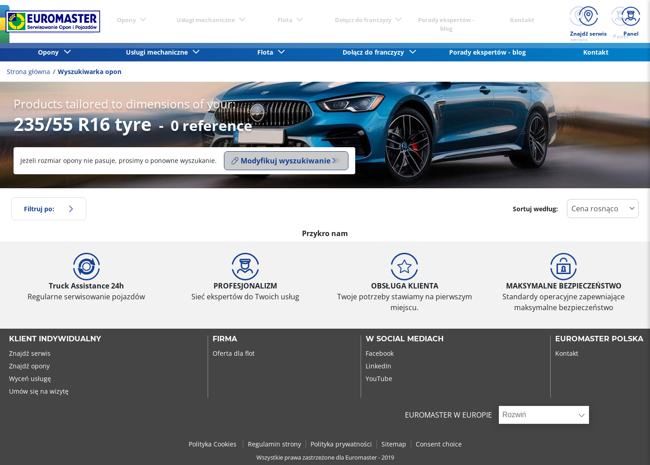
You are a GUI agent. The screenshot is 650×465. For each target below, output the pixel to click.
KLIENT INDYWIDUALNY (55, 339)
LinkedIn (378, 366)
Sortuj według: (535, 209)
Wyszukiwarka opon (89, 71)
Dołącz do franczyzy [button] (375, 52)
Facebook (380, 353)
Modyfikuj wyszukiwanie (281, 161)
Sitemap (393, 444)
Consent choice (439, 444)
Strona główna (28, 71)
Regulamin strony (274, 444)
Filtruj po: (49, 209)
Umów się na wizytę (39, 391)
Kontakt (595, 52)
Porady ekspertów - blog (487, 52)
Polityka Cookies (213, 444)
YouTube (379, 378)
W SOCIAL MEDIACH (405, 339)
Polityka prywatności (341, 444)
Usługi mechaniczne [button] (158, 52)
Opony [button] (50, 52)
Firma (225, 339)
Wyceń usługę (30, 378)
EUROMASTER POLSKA (599, 339)
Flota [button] (267, 52)
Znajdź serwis (30, 353)
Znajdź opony (29, 366)
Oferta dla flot (234, 353)
